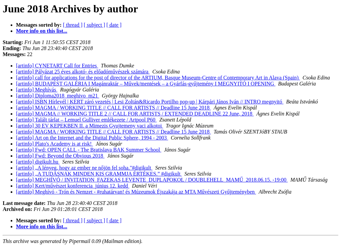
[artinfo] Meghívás (36, 89)
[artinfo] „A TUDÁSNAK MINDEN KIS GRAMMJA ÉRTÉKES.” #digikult (99, 174)
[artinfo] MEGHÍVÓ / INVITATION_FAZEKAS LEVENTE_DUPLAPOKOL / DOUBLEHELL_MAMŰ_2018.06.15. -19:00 (152, 180)
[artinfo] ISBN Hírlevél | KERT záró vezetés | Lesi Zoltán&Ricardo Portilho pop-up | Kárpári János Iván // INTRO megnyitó (149, 101)
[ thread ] (73, 25)
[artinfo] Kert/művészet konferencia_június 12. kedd (72, 186)
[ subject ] (94, 25)
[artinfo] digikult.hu (38, 162)
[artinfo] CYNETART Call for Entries (57, 65)
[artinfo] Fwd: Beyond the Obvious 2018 (60, 156)
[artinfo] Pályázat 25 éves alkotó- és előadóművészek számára (83, 71)
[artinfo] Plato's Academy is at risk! (54, 144)
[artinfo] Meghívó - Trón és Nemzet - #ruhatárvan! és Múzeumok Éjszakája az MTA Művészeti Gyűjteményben (136, 192)
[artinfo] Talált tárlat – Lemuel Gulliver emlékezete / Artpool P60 (86, 119)
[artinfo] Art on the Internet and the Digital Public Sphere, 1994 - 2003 (92, 138)
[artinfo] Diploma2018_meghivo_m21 (57, 95)
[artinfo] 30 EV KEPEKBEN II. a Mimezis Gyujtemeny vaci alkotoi (89, 126)
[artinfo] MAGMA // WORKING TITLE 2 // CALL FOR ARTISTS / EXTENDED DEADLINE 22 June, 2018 (135, 113)
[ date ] (114, 25)
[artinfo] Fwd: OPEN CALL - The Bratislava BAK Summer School (88, 150)
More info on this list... (41, 31)
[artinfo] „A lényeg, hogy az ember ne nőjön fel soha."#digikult (84, 168)
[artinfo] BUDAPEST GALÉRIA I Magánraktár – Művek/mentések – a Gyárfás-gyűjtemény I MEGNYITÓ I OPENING (145, 83)
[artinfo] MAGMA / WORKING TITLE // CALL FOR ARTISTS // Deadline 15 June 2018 (113, 107)
